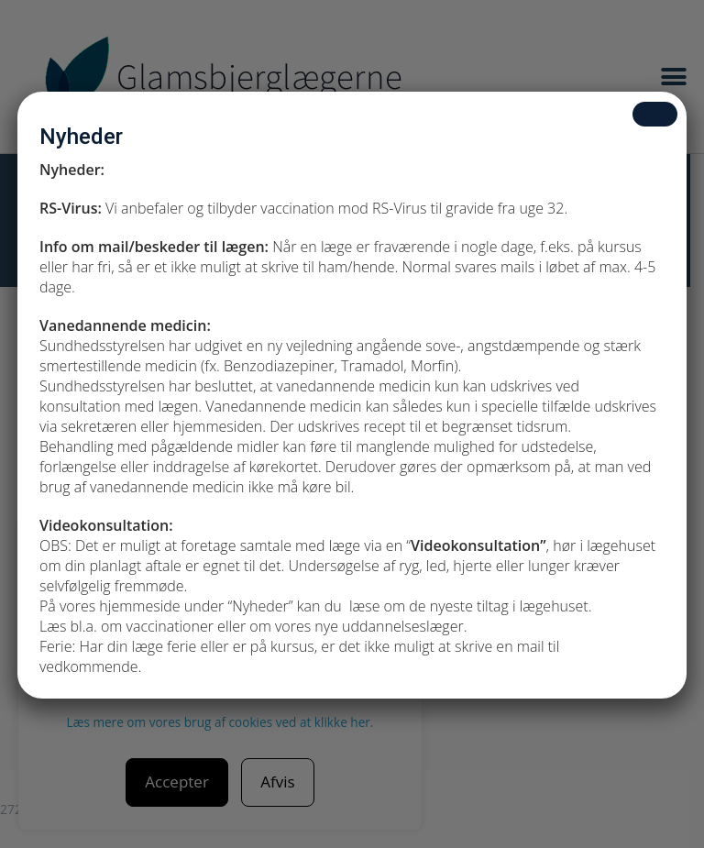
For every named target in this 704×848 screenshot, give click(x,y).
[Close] (654, 114)
